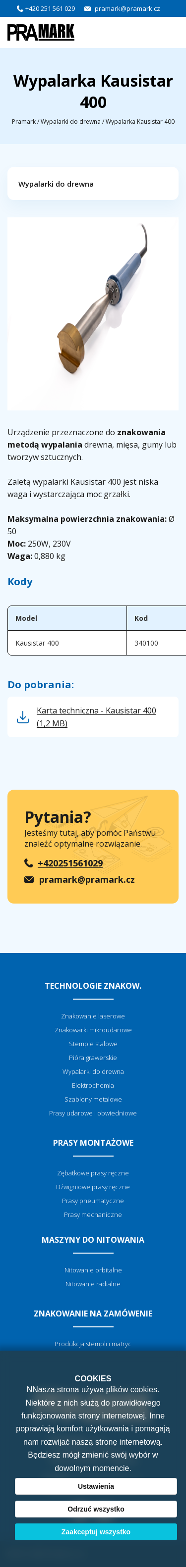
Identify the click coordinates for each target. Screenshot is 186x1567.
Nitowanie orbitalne (93, 1269)
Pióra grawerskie (93, 1057)
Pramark (24, 121)
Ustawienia (96, 1486)
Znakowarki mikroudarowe (93, 1029)
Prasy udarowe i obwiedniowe (93, 1113)
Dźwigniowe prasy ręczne (93, 1186)
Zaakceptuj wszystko (96, 1532)
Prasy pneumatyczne (93, 1200)
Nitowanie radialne (93, 1283)
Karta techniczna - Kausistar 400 (96, 717)
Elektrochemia (93, 1085)
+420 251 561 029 (50, 8)
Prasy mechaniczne (93, 1214)
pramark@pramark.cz (127, 8)
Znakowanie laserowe (93, 1015)
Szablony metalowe (93, 1099)
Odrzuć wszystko (95, 1509)
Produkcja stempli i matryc (93, 1343)
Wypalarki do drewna (71, 121)
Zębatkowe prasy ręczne (93, 1172)
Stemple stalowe (93, 1043)
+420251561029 (70, 863)
